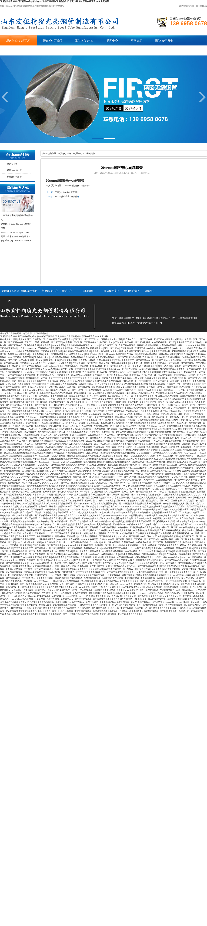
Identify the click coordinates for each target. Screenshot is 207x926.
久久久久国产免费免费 (122, 599)
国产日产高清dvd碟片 (124, 560)
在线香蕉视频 (99, 429)
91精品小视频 (196, 509)
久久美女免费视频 (14, 569)
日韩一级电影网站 (12, 503)
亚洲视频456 (157, 548)
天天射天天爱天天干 (26, 536)
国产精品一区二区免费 (169, 363)
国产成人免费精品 (134, 405)
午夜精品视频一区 (134, 411)
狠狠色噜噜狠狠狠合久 (29, 524)
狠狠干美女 (179, 420)
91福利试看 (99, 447)
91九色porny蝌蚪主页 (177, 429)
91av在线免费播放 (187, 527)
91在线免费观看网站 (21, 566)
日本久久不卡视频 (155, 536)
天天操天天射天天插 (196, 506)
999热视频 (145, 485)
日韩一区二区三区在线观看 (191, 414)
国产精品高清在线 (8, 348)
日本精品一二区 (174, 384)
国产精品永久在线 (117, 372)
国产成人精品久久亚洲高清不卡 (113, 593)
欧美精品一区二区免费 (190, 587)
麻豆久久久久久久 (193, 494)
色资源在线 (150, 530)
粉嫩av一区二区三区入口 (31, 429)
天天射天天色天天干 (125, 360)
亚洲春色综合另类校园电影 (102, 432)
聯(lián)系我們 (131, 291)
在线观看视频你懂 (164, 479)
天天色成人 (154, 459)
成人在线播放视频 (101, 351)
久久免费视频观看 (59, 396)
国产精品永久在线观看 (81, 473)
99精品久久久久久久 (136, 524)
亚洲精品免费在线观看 (140, 527)
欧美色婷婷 (83, 566)
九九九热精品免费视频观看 (126, 545)
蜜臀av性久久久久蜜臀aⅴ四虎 (87, 551)
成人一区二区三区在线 (104, 444)
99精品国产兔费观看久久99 (166, 518)
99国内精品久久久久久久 (86, 479)
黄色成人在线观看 (8, 339)
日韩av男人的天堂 (113, 596)
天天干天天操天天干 (24, 548)
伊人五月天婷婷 (90, 402)
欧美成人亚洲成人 (153, 378)
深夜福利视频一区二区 (157, 447)
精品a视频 (30, 473)
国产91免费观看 (164, 533)
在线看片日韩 (140, 584)
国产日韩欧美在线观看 (148, 566)
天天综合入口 (93, 423)
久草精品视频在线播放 (43, 566)
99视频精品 (166, 551)
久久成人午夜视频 (179, 476)
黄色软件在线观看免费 (193, 530)
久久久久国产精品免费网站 (146, 500)
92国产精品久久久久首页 (81, 444)
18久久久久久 (140, 599)
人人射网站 (29, 372)
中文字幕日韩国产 (40, 384)
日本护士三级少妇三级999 (103, 587)
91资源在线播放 (127, 533)
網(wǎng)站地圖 (186, 6)
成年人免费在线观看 (112, 381)
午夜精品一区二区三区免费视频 (57, 593)
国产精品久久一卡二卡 (125, 399)
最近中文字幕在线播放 (82, 450)
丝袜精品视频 (144, 441)
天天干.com (149, 479)
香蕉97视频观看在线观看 (64, 605)
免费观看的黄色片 (127, 453)
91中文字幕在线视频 (115, 411)
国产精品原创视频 (189, 450)
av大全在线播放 (99, 393)
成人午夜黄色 (43, 521)
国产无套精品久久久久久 (182, 402)
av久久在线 (117, 563)
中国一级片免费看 (167, 572)
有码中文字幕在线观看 (130, 554)
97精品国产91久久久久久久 (126, 581)
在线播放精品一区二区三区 (165, 527)
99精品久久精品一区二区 (90, 384)
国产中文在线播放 (89, 614)
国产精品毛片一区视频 (174, 390)
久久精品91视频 (195, 545)
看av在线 (152, 599)
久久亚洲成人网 (14, 420)
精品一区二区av (80, 476)
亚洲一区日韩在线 (153, 503)
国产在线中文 (103, 456)
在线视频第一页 (158, 399)
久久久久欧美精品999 (36, 381)
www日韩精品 (179, 575)
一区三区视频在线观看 (16, 411)
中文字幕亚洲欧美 (45, 536)
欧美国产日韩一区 (80, 438)
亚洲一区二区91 (111, 348)
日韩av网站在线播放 (185, 578)
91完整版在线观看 (168, 345)
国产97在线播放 (7, 488)
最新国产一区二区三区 (39, 456)
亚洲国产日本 (120, 402)
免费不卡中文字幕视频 (18, 354)
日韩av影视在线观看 (10, 593)
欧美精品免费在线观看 (94, 462)
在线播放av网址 (101, 426)
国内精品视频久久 (161, 521)
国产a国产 (13, 360)
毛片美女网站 (120, 387)
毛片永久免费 (143, 399)
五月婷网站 (181, 497)
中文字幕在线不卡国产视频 (123, 497)
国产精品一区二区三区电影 (147, 539)
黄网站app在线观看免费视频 (13, 527)
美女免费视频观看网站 (23, 447)
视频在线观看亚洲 (143, 557)
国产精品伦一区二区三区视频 (56, 411)
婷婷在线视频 (37, 414)
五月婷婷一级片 (41, 357)
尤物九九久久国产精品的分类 (91, 575)
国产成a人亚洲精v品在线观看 (192, 465)
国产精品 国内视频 (82, 399)
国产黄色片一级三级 (141, 417)
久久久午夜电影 (58, 456)
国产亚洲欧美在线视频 (188, 563)
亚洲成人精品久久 (98, 465)
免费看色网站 (41, 444)
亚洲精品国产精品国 (38, 408)
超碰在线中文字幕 (167, 354)
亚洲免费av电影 (51, 360)
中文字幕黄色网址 (20, 459)
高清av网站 (60, 536)
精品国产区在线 (15, 345)
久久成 (19, 542)
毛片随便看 (131, 441)
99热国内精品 (131, 551)
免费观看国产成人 (173, 542)
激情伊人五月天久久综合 (93, 509)
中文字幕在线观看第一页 (19, 554)
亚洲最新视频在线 (29, 605)
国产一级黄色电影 (28, 584)
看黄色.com (192, 521)
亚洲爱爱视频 (112, 462)
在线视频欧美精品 (194, 393)
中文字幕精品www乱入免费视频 (110, 521)
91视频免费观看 (33, 557)
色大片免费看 (53, 599)
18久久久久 (156, 569)
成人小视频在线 (29, 482)
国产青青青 (112, 429)
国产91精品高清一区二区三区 (105, 608)
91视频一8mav (23, 509)
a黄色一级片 (105, 512)
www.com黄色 (126, 584)
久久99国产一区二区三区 (176, 423)
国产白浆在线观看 (113, 420)
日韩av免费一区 (130, 381)
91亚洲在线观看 (80, 494)
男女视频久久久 (155, 584)
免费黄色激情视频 (108, 614)
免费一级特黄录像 (45, 551)
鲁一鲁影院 (56, 563)
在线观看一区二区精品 (45, 447)
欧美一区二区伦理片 (48, 506)
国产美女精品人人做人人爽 (131, 378)
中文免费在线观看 (83, 611)
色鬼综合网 (53, 381)
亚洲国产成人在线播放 (145, 348)
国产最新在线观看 (32, 420)
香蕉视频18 (133, 402)
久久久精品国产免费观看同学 (26, 351)
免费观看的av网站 (50, 420)
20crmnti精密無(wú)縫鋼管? (76, 185)
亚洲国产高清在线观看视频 (21, 575)
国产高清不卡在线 (137, 536)
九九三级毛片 (101, 482)
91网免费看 (39, 599)
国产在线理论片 (187, 518)
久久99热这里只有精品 (192, 557)
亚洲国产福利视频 (62, 438)
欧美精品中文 (91, 354)
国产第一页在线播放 (135, 447)
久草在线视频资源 (53, 414)
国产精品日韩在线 (125, 435)
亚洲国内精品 (183, 354)
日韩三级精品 (166, 420)
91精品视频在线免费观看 (61, 393)
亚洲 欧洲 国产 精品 (115, 441)
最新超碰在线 (20, 456)
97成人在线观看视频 (88, 536)
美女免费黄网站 (65, 339)
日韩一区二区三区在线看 (26, 518)
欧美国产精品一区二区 (68, 590)
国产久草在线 (113, 494)
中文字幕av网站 (19, 408)
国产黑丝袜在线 (91, 342)
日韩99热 (161, 429)
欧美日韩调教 (12, 584)
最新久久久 (186, 381)
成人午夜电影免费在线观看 (60, 503)
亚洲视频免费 (14, 482)
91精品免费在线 (80, 593)
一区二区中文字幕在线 (96, 396)
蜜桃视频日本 (59, 497)
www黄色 (124, 375)
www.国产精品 (15, 357)
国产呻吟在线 (84, 387)
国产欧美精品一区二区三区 (63, 521)
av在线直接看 (151, 515)
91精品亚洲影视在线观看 (179, 387)
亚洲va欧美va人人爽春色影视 (64, 384)
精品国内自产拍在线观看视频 (77, 351)
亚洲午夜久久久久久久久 (129, 614)
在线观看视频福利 (172, 569)
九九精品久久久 (88, 468)
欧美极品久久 (96, 438)
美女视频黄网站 (19, 399)
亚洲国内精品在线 (176, 393)
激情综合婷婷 (96, 366)
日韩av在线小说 (149, 375)
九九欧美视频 (24, 384)
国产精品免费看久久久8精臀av (172, 545)
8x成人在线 (183, 584)
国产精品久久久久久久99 (149, 596)
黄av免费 (75, 375)
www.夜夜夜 (86, 375)
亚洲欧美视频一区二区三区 (157, 405)
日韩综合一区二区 (190, 444)
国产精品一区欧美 (124, 539)
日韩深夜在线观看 (20, 414)
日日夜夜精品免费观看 (93, 596)
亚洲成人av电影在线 (90, 554)
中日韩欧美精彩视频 (54, 509)
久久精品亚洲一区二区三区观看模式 (31, 393)
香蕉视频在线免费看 (148, 354)
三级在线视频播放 (172, 593)
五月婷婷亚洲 (89, 372)
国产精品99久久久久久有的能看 (168, 453)
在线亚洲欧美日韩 (82, 393)
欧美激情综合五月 (9, 468)
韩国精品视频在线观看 (190, 396)
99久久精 (93, 593)
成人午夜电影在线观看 (163, 438)
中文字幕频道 (127, 608)
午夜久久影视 (151, 411)
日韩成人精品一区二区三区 (85, 363)
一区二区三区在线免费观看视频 (21, 375)
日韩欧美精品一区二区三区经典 (47, 545)
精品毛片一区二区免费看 (40, 438)
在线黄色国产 (94, 381)
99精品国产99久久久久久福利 (192, 524)
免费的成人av (67, 599)
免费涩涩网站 (92, 602)
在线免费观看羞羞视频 (177, 426)
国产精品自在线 (11, 363)
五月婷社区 (147, 357)
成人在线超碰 (142, 470)
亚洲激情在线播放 (27, 521)
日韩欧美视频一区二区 (37, 378)
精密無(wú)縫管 (14, 170)
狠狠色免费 (157, 423)
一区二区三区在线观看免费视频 (167, 441)
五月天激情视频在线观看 (171, 435)
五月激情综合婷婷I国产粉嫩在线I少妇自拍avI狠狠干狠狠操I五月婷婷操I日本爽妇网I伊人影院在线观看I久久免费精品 (54, 1)
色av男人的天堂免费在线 (123, 605)
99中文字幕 (62, 539)
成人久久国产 (24, 339)
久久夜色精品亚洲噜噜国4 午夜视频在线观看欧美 (160, 494)
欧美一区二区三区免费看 (135, 468)
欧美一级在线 (169, 378)
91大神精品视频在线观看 (167, 396)
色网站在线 (98, 557)
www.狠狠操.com (74, 596)
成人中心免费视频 (39, 614)
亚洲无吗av (200, 432)
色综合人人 (25, 396)
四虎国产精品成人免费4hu (120, 473)
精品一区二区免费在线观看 (188, 539)
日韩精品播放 (68, 572)
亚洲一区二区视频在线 (114, 366)
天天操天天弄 (129, 596)
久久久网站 (33, 399)
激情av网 (103, 354)
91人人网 (195, 602)
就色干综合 (45, 345)
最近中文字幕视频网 (104, 417)
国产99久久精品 (35, 527)
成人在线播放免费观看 (102, 387)
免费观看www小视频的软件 (183, 468)
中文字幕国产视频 (63, 551)
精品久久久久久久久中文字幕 (192, 345)
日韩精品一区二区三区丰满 (147, 414)
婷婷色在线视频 (171, 587)
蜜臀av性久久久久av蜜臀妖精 (73, 381)
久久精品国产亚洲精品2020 (137, 351)
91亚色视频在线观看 (111, 485)
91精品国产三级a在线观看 (71, 500)
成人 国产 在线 (100, 473)
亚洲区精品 (54, 488)
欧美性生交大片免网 (195, 599)
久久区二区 (113, 533)
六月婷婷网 (85, 557)
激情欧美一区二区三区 (70, 506)
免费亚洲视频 (75, 372)
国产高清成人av (58, 441)
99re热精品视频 (51, 429)
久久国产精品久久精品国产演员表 (29, 369)
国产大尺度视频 (11, 429)
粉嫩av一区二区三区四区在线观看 (56, 399)
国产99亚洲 (124, 503)
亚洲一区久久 (36, 360)
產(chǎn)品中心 (84, 40)
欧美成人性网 (198, 485)
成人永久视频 (105, 581)
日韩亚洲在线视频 (108, 527)
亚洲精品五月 (20, 485)
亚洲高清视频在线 (144, 560)
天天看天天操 (71, 587)
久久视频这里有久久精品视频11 (106, 491)
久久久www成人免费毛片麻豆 (36, 390)
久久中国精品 (144, 602)
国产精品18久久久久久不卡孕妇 (16, 476)
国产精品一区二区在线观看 (45, 500)
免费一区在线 (158, 506)
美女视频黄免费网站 (145, 533)
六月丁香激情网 (198, 387)
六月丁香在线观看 (127, 345)
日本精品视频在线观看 (136, 408)
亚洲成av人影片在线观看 (115, 438)
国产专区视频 (81, 414)
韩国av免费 (54, 602)
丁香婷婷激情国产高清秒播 (193, 473)
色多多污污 (25, 497)
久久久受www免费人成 (127, 590)
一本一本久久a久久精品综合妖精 (141, 366)
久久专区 (127, 512)
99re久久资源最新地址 (158, 468)
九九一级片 (122, 536)
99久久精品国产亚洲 (15, 473)
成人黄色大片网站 (192, 605)
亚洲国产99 (19, 557)
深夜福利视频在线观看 (148, 345)
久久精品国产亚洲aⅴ (192, 348)
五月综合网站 (84, 608)
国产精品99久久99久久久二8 (33, 363)
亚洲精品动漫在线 (52, 572)
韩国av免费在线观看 (75, 453)
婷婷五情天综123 (169, 414)
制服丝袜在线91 (73, 509)
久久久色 (32, 611)
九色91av (47, 366)
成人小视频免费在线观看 (78, 345)
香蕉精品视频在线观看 (31, 530)
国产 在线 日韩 (90, 563)
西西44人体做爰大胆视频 (138, 569)
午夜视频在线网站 (92, 548)
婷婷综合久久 (58, 557)
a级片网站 (175, 381)
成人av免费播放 (61, 435)
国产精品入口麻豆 (181, 602)
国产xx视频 (174, 447)
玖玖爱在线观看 (113, 575)
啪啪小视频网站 (172, 536)
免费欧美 (46, 557)
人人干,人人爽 (74, 497)
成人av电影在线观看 (95, 441)
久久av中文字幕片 (143, 518)
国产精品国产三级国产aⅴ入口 (51, 432)
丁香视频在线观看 (46, 348)
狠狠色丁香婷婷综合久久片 (170, 372)
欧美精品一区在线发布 (195, 590)
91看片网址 (28, 533)
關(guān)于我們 (52, 40)
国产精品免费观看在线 (51, 351)
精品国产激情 (132, 450)
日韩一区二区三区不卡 (186, 438)
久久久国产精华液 (80, 465)
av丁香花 (170, 411)
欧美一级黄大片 (111, 584)
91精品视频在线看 (109, 554)
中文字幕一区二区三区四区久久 (187, 366)
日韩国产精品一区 (94, 453)
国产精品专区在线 (144, 491)
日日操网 (176, 470)
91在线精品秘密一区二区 (163, 342)
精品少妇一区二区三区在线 (117, 459)
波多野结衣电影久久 (42, 497)
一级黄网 (95, 560)
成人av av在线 (193, 420)
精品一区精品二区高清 (33, 387)
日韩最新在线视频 (79, 533)
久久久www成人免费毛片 (120, 530)
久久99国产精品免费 (140, 548)
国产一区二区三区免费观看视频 (87, 390)
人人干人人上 (190, 453)
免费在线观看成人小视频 (82, 357)
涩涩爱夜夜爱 (104, 563)
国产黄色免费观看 (107, 479)
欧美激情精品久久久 (162, 575)
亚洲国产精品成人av (46, 375)
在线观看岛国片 (167, 590)
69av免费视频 (20, 462)
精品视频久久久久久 (128, 429)
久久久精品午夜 (191, 500)
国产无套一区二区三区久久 (87, 339)
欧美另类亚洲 (126, 393)
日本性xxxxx (179, 479)
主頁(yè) (62, 153)
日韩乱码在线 (126, 348)
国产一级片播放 (124, 500)
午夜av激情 (24, 360)
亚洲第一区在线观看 (191, 417)
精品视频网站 (141, 393)
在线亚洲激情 (177, 599)
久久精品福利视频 (16, 417)
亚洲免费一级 (195, 476)
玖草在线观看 (162, 450)
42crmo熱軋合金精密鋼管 (66, 196)
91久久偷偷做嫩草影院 (39, 563)
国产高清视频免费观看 (27, 506)
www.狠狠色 (84, 587)
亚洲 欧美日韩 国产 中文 (140, 438)
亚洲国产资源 (146, 432)
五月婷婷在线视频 (136, 426)
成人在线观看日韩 (88, 590)
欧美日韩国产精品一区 (127, 354)
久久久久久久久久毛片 (188, 572)
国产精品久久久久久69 (152, 390)
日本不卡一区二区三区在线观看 (27, 366)
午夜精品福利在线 (125, 557)
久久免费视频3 (176, 459)
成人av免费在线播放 (149, 590)
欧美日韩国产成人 (182, 515)
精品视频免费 (85, 429)
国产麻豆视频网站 (191, 441)
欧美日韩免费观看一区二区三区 (175, 611)
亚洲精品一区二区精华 (166, 563)
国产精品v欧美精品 (80, 542)
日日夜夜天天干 (144, 453)
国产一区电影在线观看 (147, 605)
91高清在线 (11, 587)
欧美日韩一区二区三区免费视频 (111, 572)
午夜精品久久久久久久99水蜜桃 (74, 515)
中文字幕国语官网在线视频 (122, 470)
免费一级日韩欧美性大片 (56, 354)
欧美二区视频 (55, 408)
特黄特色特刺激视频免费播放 (69, 578)
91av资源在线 (27, 423)
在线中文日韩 (163, 599)
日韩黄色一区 (39, 339)
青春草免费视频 (76, 396)
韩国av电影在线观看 (154, 473)
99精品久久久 (129, 611)
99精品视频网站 (136, 515)
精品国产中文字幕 (61, 450)
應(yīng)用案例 (164, 40)
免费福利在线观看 (92, 578)
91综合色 (182, 608)
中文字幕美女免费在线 (102, 399)
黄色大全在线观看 (102, 450)
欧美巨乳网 (105, 605)
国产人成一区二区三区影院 (136, 476)
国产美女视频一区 (43, 405)
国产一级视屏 (18, 381)
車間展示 (136, 40)
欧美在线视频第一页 (61, 390)
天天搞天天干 (182, 342)
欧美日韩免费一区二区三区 (61, 426)
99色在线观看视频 (76, 441)
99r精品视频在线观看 (149, 369)
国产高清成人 (63, 375)
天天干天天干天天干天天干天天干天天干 (68, 378)
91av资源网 (101, 405)
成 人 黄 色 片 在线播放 (113, 408)
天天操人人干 (32, 417)
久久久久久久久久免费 (77, 432)
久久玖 (164, 459)
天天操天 (139, 435)
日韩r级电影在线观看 (11, 390)
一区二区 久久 (57, 462)
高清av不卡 (116, 512)
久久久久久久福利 (45, 578)
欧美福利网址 (106, 342)
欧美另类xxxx (198, 515)
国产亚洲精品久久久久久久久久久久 (35, 450)
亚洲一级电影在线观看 (65, 566)
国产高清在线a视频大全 (25, 432)
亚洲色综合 (72, 536)
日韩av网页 (51, 339)
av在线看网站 (58, 596)
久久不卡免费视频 (61, 524)
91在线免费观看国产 (31, 593)
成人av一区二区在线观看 (126, 369)
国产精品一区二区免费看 (87, 527)
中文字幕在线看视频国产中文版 (59, 527)
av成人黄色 (11, 384)
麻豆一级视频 (164, 366)
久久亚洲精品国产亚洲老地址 (53, 518)
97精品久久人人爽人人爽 (59, 363)
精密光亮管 (90, 153)
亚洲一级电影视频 (118, 426)
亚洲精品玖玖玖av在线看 (163, 497)
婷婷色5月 (139, 473)
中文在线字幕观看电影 (11, 435)
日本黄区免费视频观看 (69, 581)
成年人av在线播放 (107, 500)
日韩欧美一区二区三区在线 (190, 378)
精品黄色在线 (195, 423)
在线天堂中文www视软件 (61, 560)
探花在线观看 (41, 426)
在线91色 (177, 348)
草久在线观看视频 (74, 462)
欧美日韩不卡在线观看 (112, 578)
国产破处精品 (106, 560)
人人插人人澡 (178, 482)
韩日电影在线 (74, 518)
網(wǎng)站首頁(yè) (10, 296)
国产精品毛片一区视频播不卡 (95, 497)
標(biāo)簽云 (201, 6)
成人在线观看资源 (89, 581)
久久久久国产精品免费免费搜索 (115, 602)
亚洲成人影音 (91, 500)
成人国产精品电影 (90, 506)
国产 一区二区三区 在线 (171, 500)
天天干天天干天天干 (115, 447)
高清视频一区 (141, 608)
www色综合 (159, 462)
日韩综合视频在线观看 (152, 554)
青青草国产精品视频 (143, 482)
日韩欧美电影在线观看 (63, 405)
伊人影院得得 (179, 551)
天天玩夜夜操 (95, 414)
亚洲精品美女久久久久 (88, 605)
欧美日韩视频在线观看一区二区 (167, 512)
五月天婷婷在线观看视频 (77, 366)
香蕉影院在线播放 (172, 444)
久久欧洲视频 (117, 351)
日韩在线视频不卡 (119, 363)
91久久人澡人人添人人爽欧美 (84, 512)
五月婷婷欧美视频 (180, 351)
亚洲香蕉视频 (136, 503)
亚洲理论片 (192, 411)
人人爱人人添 (158, 488)
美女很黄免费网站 (94, 348)
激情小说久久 (77, 524)
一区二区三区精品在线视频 (129, 357)
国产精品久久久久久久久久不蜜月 (88, 420)
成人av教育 (94, 476)
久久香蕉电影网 (148, 578)
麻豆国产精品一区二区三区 (120, 396)
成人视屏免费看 (74, 402)
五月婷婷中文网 (31, 345)
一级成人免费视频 (148, 545)
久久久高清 (76, 485)
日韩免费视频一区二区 (20, 608)
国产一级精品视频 (25, 426)
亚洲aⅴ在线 (102, 372)
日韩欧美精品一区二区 (142, 462)
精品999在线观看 (71, 554)
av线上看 (180, 590)
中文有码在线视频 (44, 372)
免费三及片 (28, 357)
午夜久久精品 (126, 518)
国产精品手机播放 (92, 485)
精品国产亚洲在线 (65, 369)
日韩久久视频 (69, 575)
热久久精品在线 (122, 417)
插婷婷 (106, 390)
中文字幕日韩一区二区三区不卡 (154, 381)
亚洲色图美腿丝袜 (65, 348)
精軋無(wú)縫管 (14, 176)
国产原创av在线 (187, 462)
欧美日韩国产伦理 (79, 411)
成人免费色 (90, 456)
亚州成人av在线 (43, 468)
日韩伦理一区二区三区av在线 (68, 470)
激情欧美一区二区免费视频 (70, 548)
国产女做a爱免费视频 (48, 584)
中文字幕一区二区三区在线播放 (39, 569)
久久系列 (157, 557)
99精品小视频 (167, 539)
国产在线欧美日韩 (68, 429)
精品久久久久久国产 (176, 506)
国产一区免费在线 (97, 494)
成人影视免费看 (21, 614)
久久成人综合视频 (55, 587)
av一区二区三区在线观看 (58, 533)
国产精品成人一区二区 (183, 432)
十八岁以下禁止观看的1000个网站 (60, 387)
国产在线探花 (129, 420)
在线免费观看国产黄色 (107, 503)
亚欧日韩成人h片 (86, 521)
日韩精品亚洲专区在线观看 (139, 521)
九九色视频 (68, 414)
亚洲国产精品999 (182, 375)
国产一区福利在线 (148, 581)
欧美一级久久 (63, 542)
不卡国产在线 (144, 488)
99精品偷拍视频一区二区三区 (150, 542)
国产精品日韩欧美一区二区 (184, 405)
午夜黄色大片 (165, 515)
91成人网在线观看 (130, 485)
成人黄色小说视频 (87, 360)
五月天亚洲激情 (85, 447)
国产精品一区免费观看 (20, 545)
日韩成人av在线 (107, 539)
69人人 (151, 393)
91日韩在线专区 (27, 468)
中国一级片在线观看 (111, 542)
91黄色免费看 (37, 354)
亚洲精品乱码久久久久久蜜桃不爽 (32, 488)
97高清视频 (169, 548)
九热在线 (174, 450)
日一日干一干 (6, 557)
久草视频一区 (115, 611)
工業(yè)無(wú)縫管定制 (66, 192)
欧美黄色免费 (110, 453)
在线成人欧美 (45, 605)
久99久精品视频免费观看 (34, 503)
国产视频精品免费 (107, 536)
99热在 (112, 354)
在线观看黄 (65, 420)
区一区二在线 (128, 491)
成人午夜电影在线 (139, 459)
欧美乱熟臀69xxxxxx (161, 602)
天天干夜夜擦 (34, 485)
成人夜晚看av (34, 411)
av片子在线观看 (173, 360)
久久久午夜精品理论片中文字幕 (131, 444)
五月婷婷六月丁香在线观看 (56, 512)
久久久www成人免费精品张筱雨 (78, 545)
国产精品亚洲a (188, 363)
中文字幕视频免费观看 (113, 551)
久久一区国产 (87, 417)
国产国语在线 (146, 339)
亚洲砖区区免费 (172, 473)
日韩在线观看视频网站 (148, 420)
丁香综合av (145, 465)
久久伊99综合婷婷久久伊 (116, 515)
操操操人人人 (178, 503)
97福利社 (132, 566)
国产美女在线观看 (83, 599)
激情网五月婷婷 (147, 450)
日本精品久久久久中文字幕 (124, 488)
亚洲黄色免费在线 (90, 518)
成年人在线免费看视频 (23, 515)
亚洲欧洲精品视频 (94, 459)
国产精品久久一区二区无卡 (105, 375)
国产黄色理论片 (81, 560)
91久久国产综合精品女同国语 (137, 423)
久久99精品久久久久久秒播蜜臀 (84, 539)
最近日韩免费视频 (142, 512)
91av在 (134, 602)
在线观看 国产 (50, 491)
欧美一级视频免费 (63, 569)
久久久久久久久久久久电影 (142, 456)
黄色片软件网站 (67, 584)
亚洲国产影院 (41, 575)
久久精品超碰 (10, 450)
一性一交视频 (55, 575)
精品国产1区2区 (165, 375)
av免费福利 (123, 527)
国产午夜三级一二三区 (84, 503)
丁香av (161, 581)
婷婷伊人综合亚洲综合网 (98, 488)
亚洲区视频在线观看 (117, 465)
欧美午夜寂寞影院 (12, 387)
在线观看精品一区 (182, 408)
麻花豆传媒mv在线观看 (25, 602)
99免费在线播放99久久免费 (156, 509)
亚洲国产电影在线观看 (25, 539)
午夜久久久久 (109, 384)
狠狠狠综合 (135, 375)
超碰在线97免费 (50, 530)
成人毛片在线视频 (32, 542)
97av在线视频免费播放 (16, 611)
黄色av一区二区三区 (66, 447)
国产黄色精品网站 (193, 459)
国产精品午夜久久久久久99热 (65, 468)
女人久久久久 (96, 515)
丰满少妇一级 (6, 518)
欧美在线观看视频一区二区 (23, 551)
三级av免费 (80, 348)
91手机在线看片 (158, 485)
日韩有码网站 (72, 557)
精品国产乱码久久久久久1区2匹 (74, 530)
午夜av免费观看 (164, 348)
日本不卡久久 (39, 494)
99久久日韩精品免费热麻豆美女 (37, 479)
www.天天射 (58, 366)
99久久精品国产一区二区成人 (102, 435)
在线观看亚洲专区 (107, 590)
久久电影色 (95, 542)
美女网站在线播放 (163, 432)
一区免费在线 (6, 432)
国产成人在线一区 (160, 417)
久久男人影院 (191, 339)
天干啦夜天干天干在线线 (74, 423)
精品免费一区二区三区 (51, 342)
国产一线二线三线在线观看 (48, 423)
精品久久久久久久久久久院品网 (88, 569)
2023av (3, 417)
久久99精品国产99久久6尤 (179, 399)
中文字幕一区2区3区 (73, 342)
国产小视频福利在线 (72, 563)
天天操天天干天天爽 (156, 426)
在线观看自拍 (197, 611)
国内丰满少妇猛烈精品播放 (130, 479)
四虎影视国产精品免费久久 (172, 369)
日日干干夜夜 (44, 611)
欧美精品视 (195, 342)
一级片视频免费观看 (46, 539)
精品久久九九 (143, 497)
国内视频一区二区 (30, 470)
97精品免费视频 (143, 575)
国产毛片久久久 (131, 339)
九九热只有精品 (104, 524)
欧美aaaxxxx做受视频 (85, 405)
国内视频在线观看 (172, 357)
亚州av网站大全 (186, 456)
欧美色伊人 (188, 542)
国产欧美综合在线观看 (189, 566)
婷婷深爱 (202, 438)
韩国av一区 (180, 411)
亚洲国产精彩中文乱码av (73, 602)
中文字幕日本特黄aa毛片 (120, 482)
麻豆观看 (23, 590)
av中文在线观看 (134, 372)
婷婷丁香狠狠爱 (178, 521)
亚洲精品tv (125, 462)
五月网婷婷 (40, 533)
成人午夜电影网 (71, 417)
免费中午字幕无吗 (162, 482)
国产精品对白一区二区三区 (18, 500)
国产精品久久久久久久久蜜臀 (163, 608)
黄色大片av (175, 417)
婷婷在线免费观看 (116, 405)
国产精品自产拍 (194, 369)
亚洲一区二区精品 (41, 396)
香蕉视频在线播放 (57, 402)
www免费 (50, 369)
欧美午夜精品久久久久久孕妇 (56, 485)
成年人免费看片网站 (58, 444)
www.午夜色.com (41, 581)
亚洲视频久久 (46, 470)
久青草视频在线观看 (105, 357)
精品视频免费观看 (133, 509)
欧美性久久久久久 (165, 578)
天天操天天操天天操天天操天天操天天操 (94, 369)
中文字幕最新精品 (181, 533)
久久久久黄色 (58, 345)
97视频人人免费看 (191, 512)
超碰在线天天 (170, 584)
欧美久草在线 (188, 593)
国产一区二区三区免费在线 (73, 482)
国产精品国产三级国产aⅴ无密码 (118, 414)
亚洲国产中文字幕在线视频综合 (169, 339)
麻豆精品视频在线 (75, 456)
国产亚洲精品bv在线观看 (46, 515)
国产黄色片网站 (97, 411)
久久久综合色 (55, 614)
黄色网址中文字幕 (147, 429)
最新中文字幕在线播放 (116, 566)
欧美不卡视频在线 (71, 614)
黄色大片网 (104, 363)
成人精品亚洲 (39, 453)
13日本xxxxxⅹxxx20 (27, 348)
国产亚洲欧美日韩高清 (37, 402)
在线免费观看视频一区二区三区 (37, 435)
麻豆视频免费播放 (169, 566)
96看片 (161, 411)
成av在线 (167, 503)
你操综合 (186, 357)
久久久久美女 (94, 378)
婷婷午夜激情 (128, 575)
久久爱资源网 (105, 402)
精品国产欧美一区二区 (192, 536)
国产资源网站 (151, 435)
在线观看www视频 (19, 438)
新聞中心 (112, 40)
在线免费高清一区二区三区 (165, 465)
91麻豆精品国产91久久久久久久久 (116, 506)
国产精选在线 (154, 408)
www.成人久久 (78, 459)
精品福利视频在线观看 (40, 596)
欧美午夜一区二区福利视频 (138, 342)
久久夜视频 (42, 602)
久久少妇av (90, 524)
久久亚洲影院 (192, 482)
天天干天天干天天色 (85, 572)
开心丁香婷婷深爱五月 (177, 581)
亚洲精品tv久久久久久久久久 (31, 587)
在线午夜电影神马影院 (155, 384)
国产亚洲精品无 (97, 566)
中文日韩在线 (48, 542)
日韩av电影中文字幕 (15, 378)
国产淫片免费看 (109, 378)
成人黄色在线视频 (14, 572)
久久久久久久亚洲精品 (149, 551)
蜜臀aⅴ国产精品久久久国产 (45, 608)
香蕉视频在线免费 (187, 491)
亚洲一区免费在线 (197, 429)
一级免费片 (133, 465)
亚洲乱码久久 (119, 524)
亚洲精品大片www (174, 488)
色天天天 (52, 590)
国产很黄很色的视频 (26, 465)
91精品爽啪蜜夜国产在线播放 (116, 548)
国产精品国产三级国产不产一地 (125, 390)
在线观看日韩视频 (137, 387)
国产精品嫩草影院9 (33, 572)
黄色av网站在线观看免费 (127, 432)
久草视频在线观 (100, 470)
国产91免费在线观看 (109, 518)
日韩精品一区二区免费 (37, 560)
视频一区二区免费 (84, 426)
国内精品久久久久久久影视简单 (139, 563)
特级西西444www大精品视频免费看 (17, 599)
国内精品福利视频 (12, 470)
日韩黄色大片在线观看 (111, 339)
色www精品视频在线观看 (73, 488)
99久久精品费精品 (68, 608)
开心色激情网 (149, 372)
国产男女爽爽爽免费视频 (169, 530)
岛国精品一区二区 (103, 545)
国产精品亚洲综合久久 (16, 563)
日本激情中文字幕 (69, 360)
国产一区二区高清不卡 (167, 456)
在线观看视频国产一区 (115, 569)
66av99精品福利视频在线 (165, 491)
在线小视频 (113, 393)
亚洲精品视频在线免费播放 (129, 587)
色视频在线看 (190, 435)
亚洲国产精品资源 (56, 453)
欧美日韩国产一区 (109, 345)
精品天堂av (167, 408)
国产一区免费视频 (114, 509)
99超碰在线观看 (7, 509)
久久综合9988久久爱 (144, 396)
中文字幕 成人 (29, 578)
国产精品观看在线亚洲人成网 (17, 494)
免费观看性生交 (76, 354)
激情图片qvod (38, 476)
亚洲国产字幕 (62, 473)
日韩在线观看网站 (184, 548)
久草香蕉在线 (128, 542)
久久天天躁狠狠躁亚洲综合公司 (154, 402)
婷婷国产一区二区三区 (39, 462)
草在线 (90, 482)
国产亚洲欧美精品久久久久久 (20, 405)
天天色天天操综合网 (161, 351)
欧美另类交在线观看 (160, 476)
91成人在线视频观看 (179, 509)
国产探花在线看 (17, 402)
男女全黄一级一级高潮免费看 (143, 363)
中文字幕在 (138, 530)
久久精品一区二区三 (24, 444)
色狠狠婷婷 (109, 557)
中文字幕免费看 (132, 578)
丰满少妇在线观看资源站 (51, 417)
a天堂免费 (119, 342)
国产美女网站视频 (195, 390)
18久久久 (95, 345)
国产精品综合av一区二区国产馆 (150, 360)
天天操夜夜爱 (37, 509)
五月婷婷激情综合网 (63, 479)
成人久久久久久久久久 (49, 482)
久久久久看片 (43, 465)
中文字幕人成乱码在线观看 (109, 468)
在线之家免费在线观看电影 (130, 384)
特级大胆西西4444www (112, 476)
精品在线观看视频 (98, 533)
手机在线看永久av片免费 (179, 485)
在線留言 (42, 50)
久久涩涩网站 (61, 372)
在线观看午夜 (172, 462)
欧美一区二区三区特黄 (63, 611)
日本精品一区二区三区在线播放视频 (171, 560)
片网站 (54, 581)
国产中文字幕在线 (39, 459)
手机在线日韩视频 (99, 530)
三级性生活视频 (154, 444)
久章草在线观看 (100, 611)
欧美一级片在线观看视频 (171, 605)
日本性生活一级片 (120, 456)
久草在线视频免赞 (105, 360)
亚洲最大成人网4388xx (39, 441)
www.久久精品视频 (142, 506)
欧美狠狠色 (46, 524)
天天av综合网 (118, 450)
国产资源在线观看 (101, 599)
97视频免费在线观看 (60, 357)
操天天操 (87, 470)
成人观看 (194, 351)
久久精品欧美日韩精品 (111, 423)
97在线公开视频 (189, 569)
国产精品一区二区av (156, 387)
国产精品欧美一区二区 (161, 470)
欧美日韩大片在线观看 (148, 611)
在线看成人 (161, 393)
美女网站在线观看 (190, 470)
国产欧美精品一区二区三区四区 (47, 554)
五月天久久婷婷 (32, 342)
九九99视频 (156, 593)
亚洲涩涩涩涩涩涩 (78, 435)
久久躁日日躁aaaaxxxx (139, 593)
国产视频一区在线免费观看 (59, 476)
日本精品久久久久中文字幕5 (89, 584)
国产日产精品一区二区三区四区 (27, 491)
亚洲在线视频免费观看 (59, 459)
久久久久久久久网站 (45, 473)
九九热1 (158, 357)
